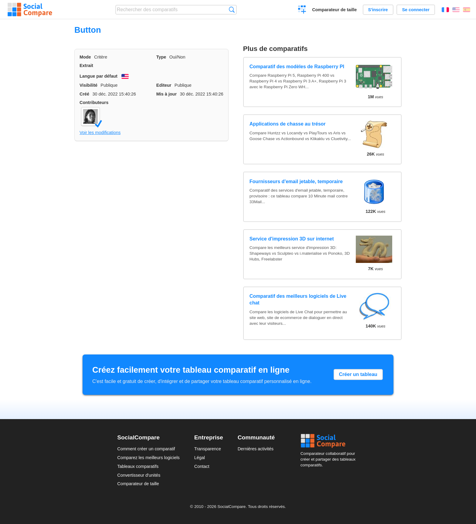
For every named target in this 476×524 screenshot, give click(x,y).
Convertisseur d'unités (138, 475)
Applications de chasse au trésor (288, 123)
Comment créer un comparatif (146, 448)
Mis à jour (166, 94)
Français (445, 9)
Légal (199, 457)
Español (466, 9)
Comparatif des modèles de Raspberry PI (297, 66)
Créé (84, 94)
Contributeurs (94, 102)
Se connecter (415, 9)
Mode (85, 57)
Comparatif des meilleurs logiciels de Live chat (298, 299)
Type (161, 57)
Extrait (86, 65)
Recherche (232, 9)
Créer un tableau (358, 374)
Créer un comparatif (302, 10)
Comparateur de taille (334, 9)
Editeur (164, 85)
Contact (201, 466)
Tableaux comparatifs (137, 466)
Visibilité (88, 85)
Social (330, 441)
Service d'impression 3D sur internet (292, 238)
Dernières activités (256, 448)
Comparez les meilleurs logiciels (148, 457)
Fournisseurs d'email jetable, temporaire (296, 181)
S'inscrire (378, 9)
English (456, 9)
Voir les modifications (100, 132)
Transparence (207, 448)
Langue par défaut (98, 76)
